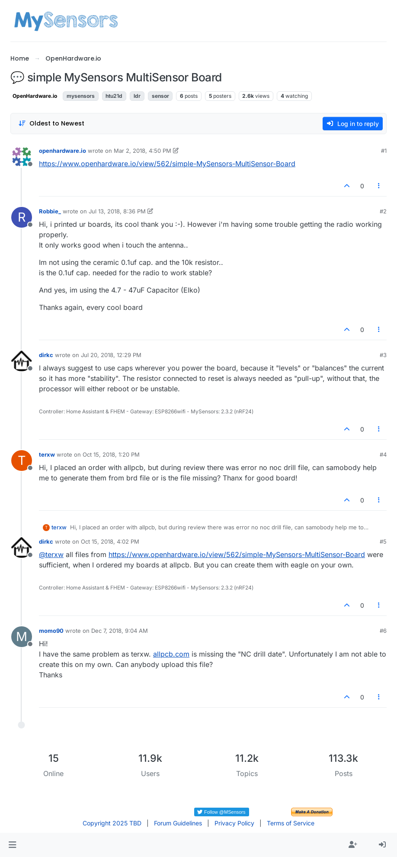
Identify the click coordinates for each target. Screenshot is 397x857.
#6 (383, 630)
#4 (383, 454)
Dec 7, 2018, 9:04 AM (119, 630)
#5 (383, 541)
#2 (383, 211)
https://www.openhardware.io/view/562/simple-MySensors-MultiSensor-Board (167, 163)
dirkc (46, 354)
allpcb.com (171, 654)
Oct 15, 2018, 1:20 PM (111, 454)
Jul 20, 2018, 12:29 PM (111, 354)
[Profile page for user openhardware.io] (21, 156)
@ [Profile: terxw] (51, 554)
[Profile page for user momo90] (21, 636)
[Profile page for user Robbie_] (21, 217)
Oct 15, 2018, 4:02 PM (110, 541)
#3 (383, 354)
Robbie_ (50, 211)
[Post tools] (379, 186)
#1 (384, 150)
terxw (47, 454)
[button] (12, 845)
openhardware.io (62, 150)
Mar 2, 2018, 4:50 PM (142, 150)
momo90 (51, 630)
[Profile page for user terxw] (21, 460)
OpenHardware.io (35, 96)
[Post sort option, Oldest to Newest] (51, 123)
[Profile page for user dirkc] (21, 361)
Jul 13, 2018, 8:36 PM (117, 211)
